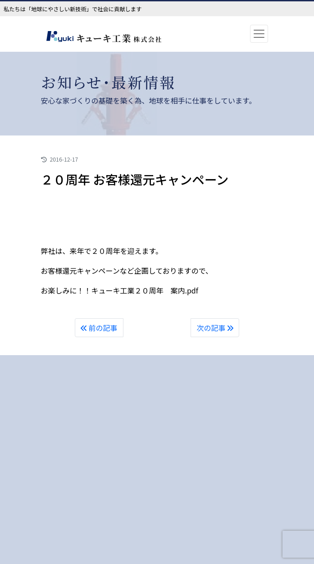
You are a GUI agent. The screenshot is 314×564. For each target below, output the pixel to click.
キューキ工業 (118, 38)
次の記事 (214, 327)
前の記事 (99, 327)
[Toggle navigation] (259, 34)
